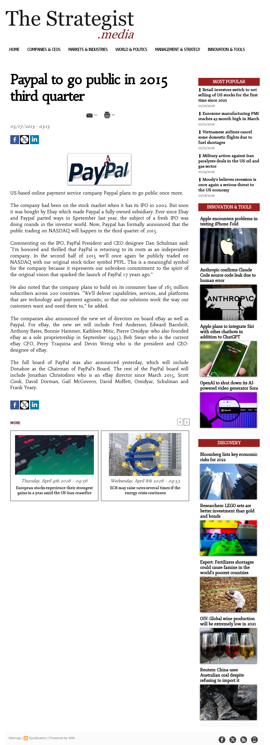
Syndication (38, 733)
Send (87, 114)
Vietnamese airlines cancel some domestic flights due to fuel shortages (226, 142)
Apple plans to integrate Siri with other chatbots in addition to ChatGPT (228, 333)
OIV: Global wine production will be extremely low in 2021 (226, 617)
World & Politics (131, 49)
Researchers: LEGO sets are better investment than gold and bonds (225, 508)
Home (14, 49)
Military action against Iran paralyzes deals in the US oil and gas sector (226, 166)
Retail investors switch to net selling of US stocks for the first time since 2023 (228, 95)
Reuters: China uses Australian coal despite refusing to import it (227, 670)
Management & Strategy (178, 49)
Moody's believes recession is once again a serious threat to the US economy (228, 190)
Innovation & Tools (226, 49)
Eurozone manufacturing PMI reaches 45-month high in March (227, 119)
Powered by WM (62, 733)
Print (113, 114)
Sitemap (14, 733)
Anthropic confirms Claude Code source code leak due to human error (226, 277)
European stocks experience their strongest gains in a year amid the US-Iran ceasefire (54, 491)
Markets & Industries (88, 49)
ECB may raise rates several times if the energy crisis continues (145, 491)
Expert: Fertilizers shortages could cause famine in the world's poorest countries (225, 564)
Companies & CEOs (44, 49)
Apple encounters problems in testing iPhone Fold (227, 224)
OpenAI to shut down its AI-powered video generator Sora (227, 386)
